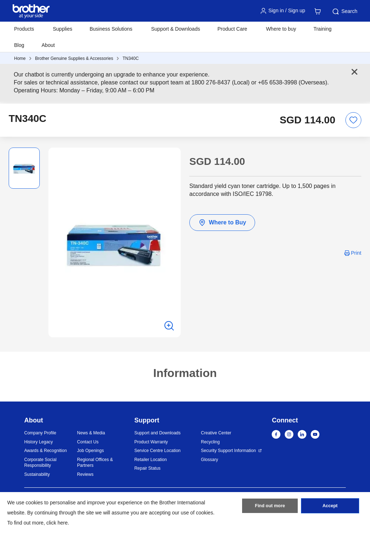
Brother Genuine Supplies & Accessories (74, 58)
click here (57, 523)
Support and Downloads (157, 432)
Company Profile (40, 432)
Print (356, 253)
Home (20, 58)
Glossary (209, 459)
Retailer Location (150, 459)
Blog (19, 45)
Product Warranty (151, 441)
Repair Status (147, 468)
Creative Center (216, 432)
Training (322, 29)
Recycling (210, 441)
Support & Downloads (175, 29)
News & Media (91, 432)
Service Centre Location (157, 450)
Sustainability (37, 474)
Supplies (62, 29)
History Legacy (38, 441)
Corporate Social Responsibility (40, 462)
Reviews (85, 474)
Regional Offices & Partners (95, 462)
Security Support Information (228, 450)
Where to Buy (222, 222)
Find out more (269, 507)
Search (344, 11)
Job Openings (90, 450)
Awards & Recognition (45, 450)
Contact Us (87, 441)
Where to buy (281, 29)
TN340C (130, 58)
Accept (330, 507)
